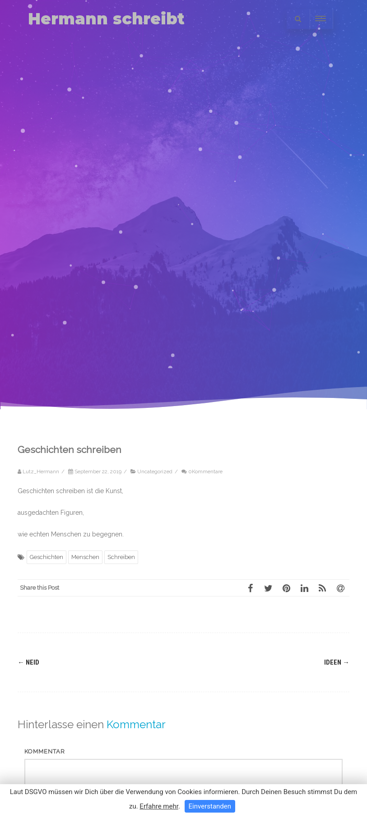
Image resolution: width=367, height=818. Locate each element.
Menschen (85, 557)
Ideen (336, 662)
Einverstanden (210, 806)
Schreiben (121, 557)
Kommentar (44, 751)
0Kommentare (205, 471)
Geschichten (46, 557)
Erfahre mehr (158, 806)
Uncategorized (154, 471)
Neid (28, 662)
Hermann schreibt (106, 18)
